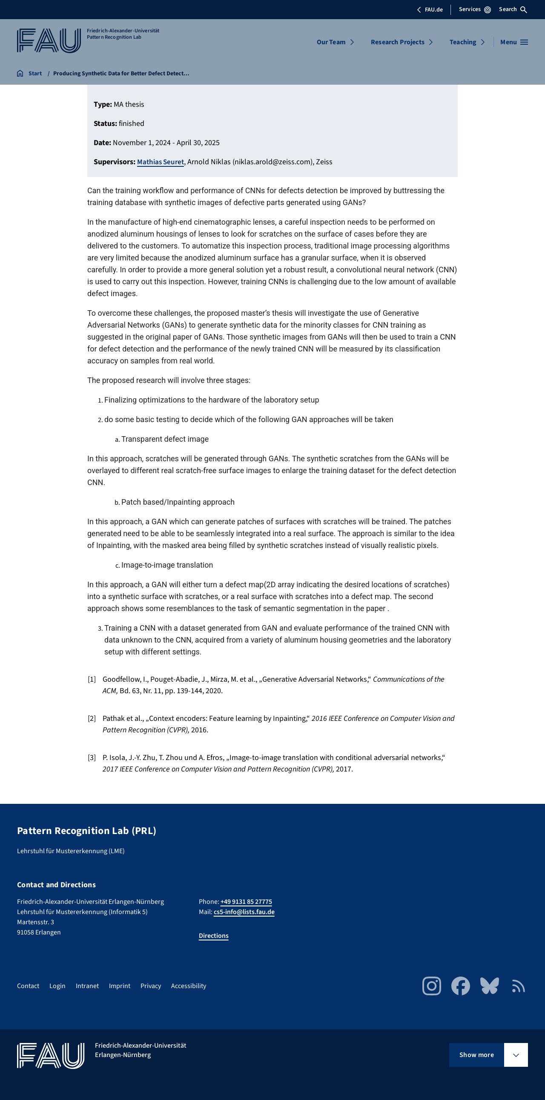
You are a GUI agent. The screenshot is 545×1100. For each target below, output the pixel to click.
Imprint (119, 986)
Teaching (463, 42)
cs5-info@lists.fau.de (244, 912)
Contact (28, 986)
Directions (214, 935)
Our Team (331, 42)
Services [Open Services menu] (475, 9)
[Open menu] (514, 42)
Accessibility (188, 986)
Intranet (87, 986)
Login (57, 986)
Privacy (151, 986)
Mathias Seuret (162, 162)
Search (513, 9)
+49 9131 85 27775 (246, 901)
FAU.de (429, 10)
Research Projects (398, 42)
